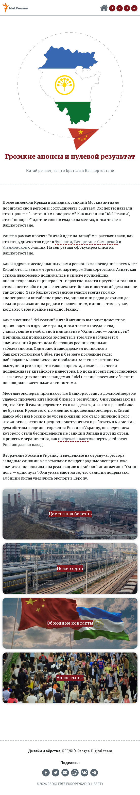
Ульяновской (15, 247)
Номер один (119, 8)
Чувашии (63, 242)
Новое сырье (134, 8)
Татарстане (85, 242)
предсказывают (73, 439)
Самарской (107, 242)
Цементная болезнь (112, 8)
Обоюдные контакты (127, 8)
